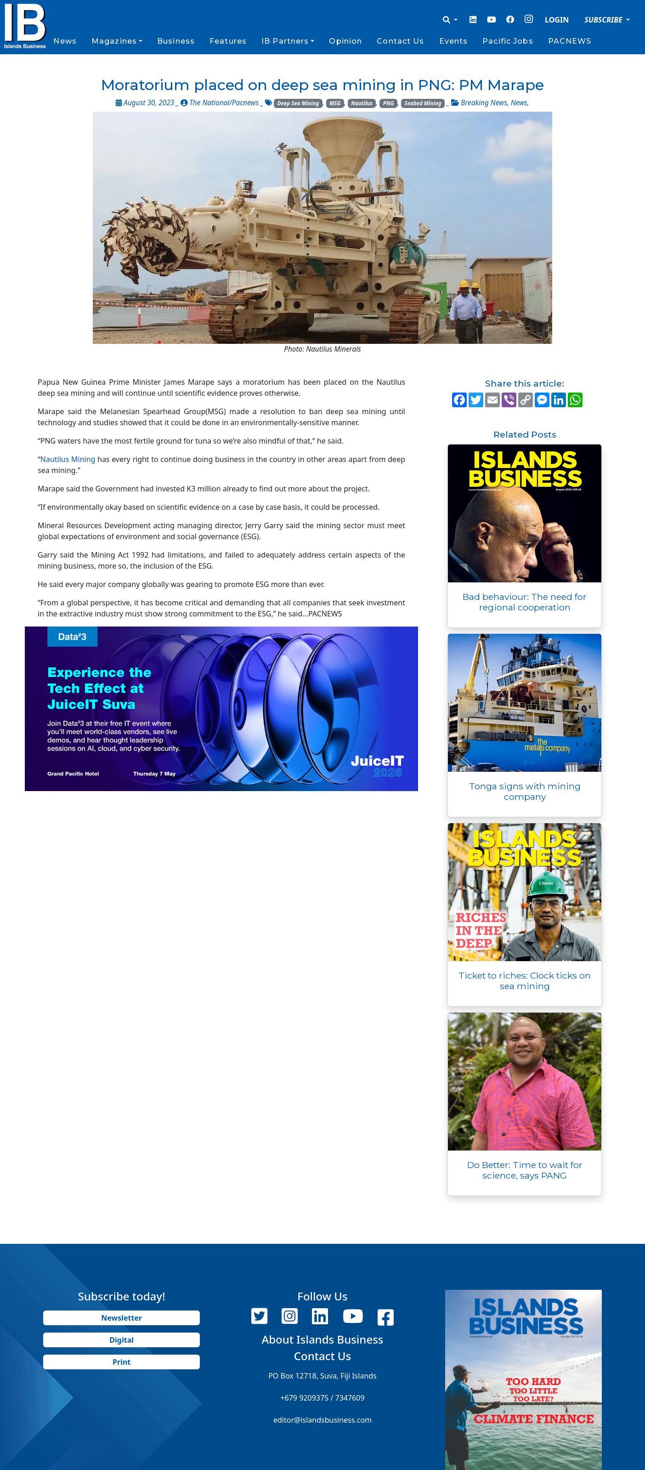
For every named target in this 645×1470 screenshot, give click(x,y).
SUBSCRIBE (604, 20)
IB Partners (285, 41)
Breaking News (484, 103)
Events (453, 41)
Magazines (114, 41)
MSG (334, 103)
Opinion (345, 41)
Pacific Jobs (507, 41)
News (64, 41)
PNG (388, 103)
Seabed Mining (422, 103)
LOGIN (557, 20)
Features (228, 41)
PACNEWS (570, 41)
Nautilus (362, 103)
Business (176, 41)
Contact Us (400, 41)
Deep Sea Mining (298, 103)
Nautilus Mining (68, 459)
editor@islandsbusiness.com (322, 1420)
